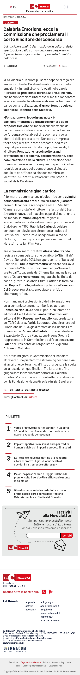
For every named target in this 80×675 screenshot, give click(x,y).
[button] (73, 19)
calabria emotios (37, 390)
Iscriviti (67, 535)
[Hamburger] (5, 7)
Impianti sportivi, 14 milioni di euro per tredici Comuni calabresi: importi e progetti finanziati (42, 445)
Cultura (21, 17)
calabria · (17, 390)
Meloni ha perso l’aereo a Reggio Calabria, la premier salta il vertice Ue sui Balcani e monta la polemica (42, 477)
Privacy (46, 662)
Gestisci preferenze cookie (34, 665)
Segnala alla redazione (31, 662)
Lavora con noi (55, 665)
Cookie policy (58, 662)
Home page (8, 17)
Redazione (13, 662)
